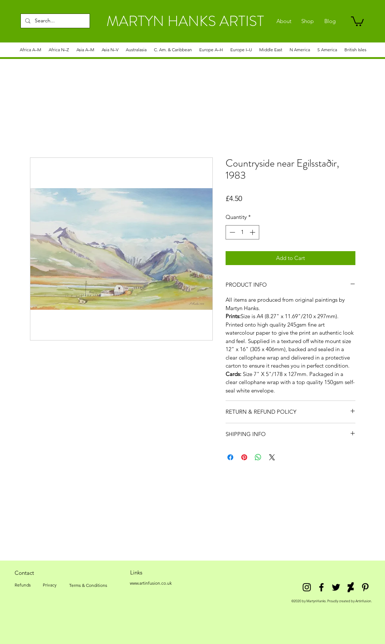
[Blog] (330, 21)
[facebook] (321, 587)
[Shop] (307, 21)
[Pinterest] (365, 587)
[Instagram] (306, 587)
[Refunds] (23, 585)
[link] (357, 20)
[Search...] (54, 21)
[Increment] (253, 232)
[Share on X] (272, 457)
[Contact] (24, 572)
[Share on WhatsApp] (258, 457)
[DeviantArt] (350, 587)
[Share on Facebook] (230, 457)
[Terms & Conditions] (88, 585)
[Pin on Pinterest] (244, 457)
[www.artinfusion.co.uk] (151, 583)
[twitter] (336, 587)
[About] (284, 21)
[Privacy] (50, 585)
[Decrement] (232, 232)
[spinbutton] (242, 232)
